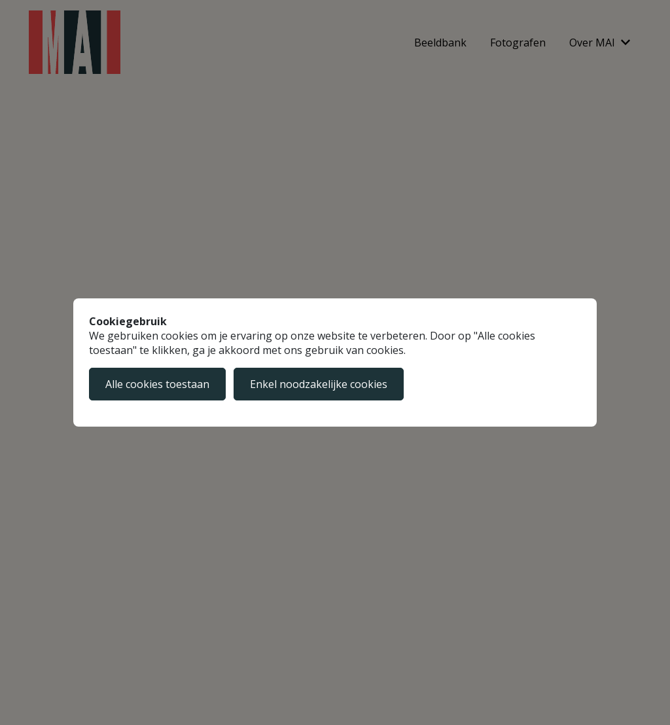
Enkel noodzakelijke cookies (318, 384)
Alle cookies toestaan (157, 384)
